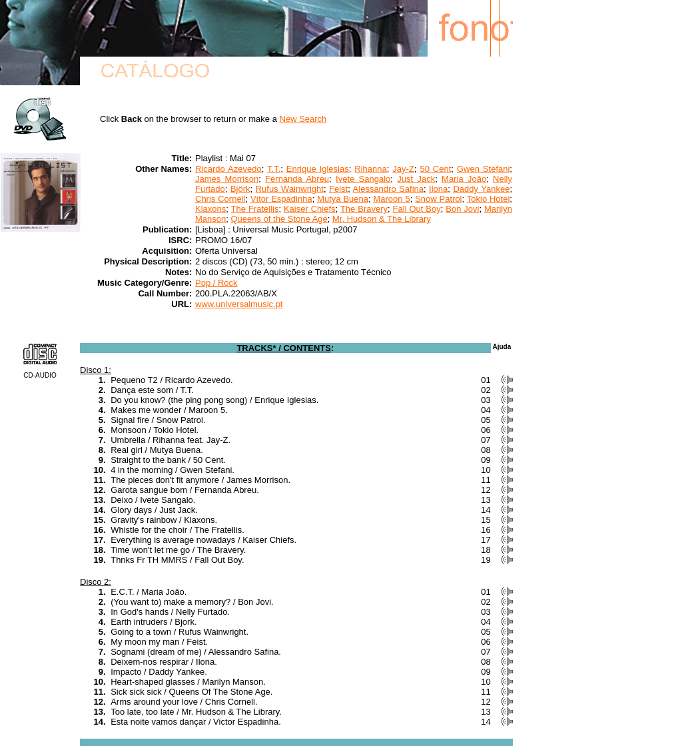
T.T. (273, 169)
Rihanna (370, 169)
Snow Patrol (438, 199)
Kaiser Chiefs (310, 209)
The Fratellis (255, 209)
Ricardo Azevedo (228, 169)
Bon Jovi (462, 209)
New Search (303, 119)
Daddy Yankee (481, 189)
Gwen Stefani (483, 169)
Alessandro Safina (388, 189)
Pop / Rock (216, 283)
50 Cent (435, 169)
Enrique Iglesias (317, 169)
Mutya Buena (342, 199)
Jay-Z (403, 169)
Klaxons (210, 209)
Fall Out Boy (417, 209)
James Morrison (226, 179)
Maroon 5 (391, 199)
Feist (338, 189)
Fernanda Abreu (297, 179)
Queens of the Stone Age (278, 219)
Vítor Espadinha (281, 199)
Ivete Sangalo (363, 179)
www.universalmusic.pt (239, 304)
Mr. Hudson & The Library (381, 219)
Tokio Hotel (488, 199)
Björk (240, 189)
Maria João (464, 179)
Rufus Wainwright (290, 189)
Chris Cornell (220, 199)
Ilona (438, 189)
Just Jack (416, 179)
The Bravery (364, 209)
